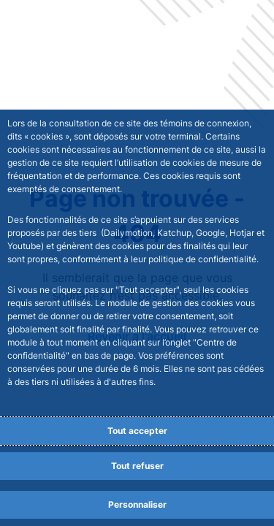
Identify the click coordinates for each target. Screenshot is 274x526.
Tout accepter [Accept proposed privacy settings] (137, 430)
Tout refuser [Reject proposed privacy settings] (137, 465)
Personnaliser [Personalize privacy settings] (137, 504)
